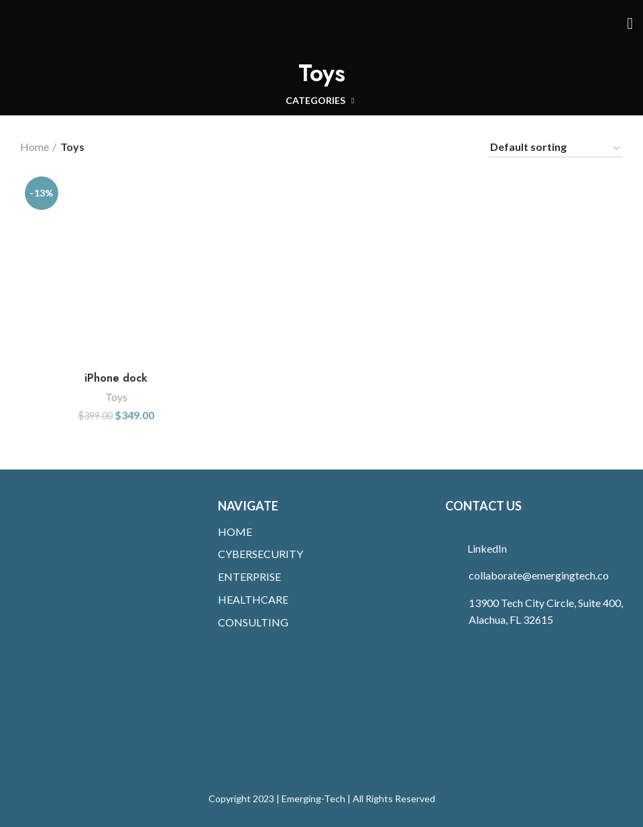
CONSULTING (253, 622)
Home (34, 146)
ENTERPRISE (249, 576)
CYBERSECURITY (260, 553)
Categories (315, 100)
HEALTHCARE (253, 599)
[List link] (539, 548)
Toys (116, 397)
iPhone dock (116, 378)
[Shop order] (556, 149)
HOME (235, 531)
